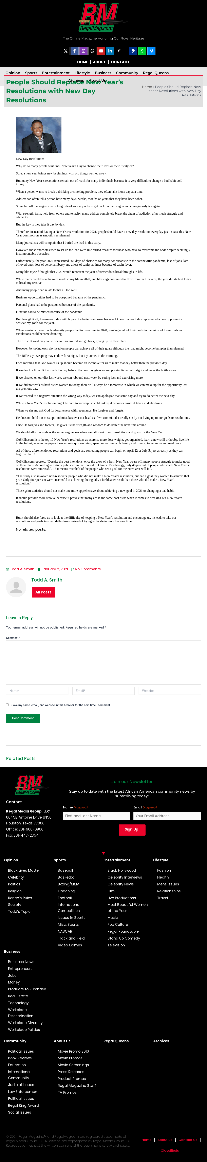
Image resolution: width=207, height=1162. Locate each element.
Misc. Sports (68, 924)
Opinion (12, 73)
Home (147, 87)
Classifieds (170, 1150)
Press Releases (71, 1071)
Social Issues (19, 1112)
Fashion (164, 870)
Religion (15, 891)
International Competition (69, 907)
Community (127, 73)
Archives (76, 80)
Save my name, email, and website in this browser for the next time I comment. (61, 705)
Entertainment (56, 73)
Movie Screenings (73, 1065)
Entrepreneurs (20, 968)
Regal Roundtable (123, 931)
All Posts (43, 592)
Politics (14, 884)
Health (163, 877)
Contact (14, 801)
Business (103, 73)
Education (17, 1065)
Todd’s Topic (19, 911)
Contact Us (187, 1139)
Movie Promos (70, 1058)
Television (116, 945)
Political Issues (21, 1051)
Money (14, 982)
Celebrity (16, 877)
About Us (97, 80)
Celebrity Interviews (125, 877)
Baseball (65, 870)
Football (65, 898)
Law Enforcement (23, 1091)
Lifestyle (82, 73)
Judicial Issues (21, 1084)
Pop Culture (118, 924)
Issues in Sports (72, 917)
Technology (18, 1003)
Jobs (12, 975)
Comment (13, 637)
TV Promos (67, 1092)
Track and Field (71, 938)
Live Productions (122, 898)
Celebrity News (121, 884)
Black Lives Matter (24, 870)
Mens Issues (168, 884)
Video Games (70, 945)
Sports (31, 73)
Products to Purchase (27, 989)
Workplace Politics (24, 1029)
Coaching (66, 891)
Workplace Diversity (25, 1022)
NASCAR (65, 931)
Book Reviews (20, 1058)
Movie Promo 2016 (73, 1051)
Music (113, 917)
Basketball (67, 877)
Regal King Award (23, 1105)
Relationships (169, 891)
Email (145, 807)
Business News (21, 961)
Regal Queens (156, 73)
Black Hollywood (122, 870)
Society (14, 904)
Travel (162, 898)
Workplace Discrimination (20, 1012)
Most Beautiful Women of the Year (128, 907)
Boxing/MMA (68, 884)
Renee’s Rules (20, 898)
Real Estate (18, 996)
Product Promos (72, 1078)
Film (111, 891)
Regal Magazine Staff (77, 1085)
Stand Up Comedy (124, 938)
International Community (19, 1074)
